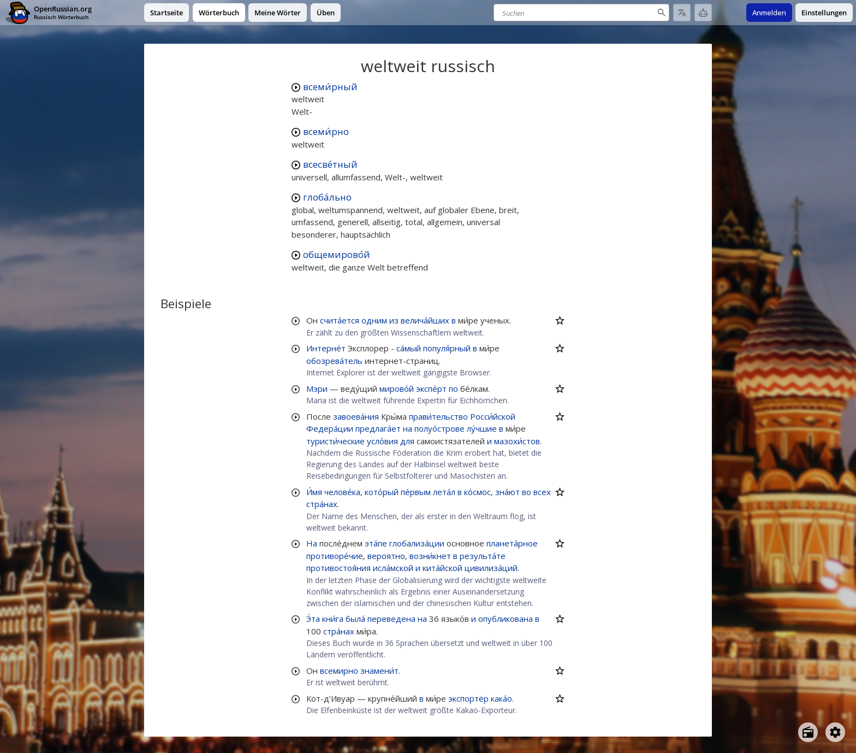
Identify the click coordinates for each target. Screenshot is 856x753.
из (394, 320)
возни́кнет (430, 555)
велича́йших (425, 320)
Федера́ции (329, 428)
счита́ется (339, 320)
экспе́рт (431, 388)
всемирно (339, 670)
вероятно (386, 555)
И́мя (314, 491)
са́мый (408, 348)
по (453, 388)
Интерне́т (326, 348)
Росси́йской (492, 416)
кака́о (501, 698)
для (407, 441)
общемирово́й (336, 254)
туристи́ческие (335, 441)
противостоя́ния (338, 567)
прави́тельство (438, 416)
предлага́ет (378, 428)
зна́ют (507, 491)
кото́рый (382, 491)
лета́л (444, 491)
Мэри (317, 388)
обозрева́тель (334, 360)
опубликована (505, 618)
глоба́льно (327, 197)
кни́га (332, 618)
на (407, 428)
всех (542, 491)
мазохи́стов (517, 441)
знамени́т (379, 670)
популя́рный (447, 348)
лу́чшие (482, 428)
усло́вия (382, 441)
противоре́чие (334, 555)
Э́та (313, 618)
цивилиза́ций (491, 567)
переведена (391, 618)
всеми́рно (326, 131)
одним (374, 320)
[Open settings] (835, 732)
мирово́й (396, 388)
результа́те (483, 555)
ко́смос (477, 491)
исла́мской (393, 567)
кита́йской (442, 567)
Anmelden (769, 12)
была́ (355, 618)
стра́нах (321, 503)
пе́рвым (416, 491)
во (526, 491)
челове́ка (342, 491)
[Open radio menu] (808, 732)
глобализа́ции (416, 543)
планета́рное (512, 543)
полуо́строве (439, 428)
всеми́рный (330, 86)
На (311, 543)
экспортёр (468, 698)
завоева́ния (356, 416)
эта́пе (376, 543)
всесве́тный (330, 164)
